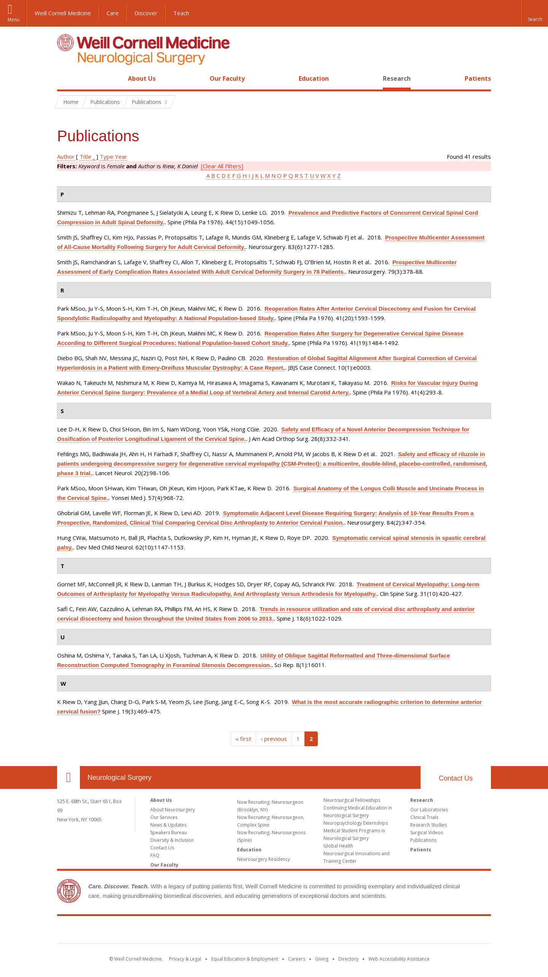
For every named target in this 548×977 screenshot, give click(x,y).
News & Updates (168, 825)
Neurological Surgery (119, 777)
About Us (142, 78)
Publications (423, 840)
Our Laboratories (429, 809)
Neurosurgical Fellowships (351, 800)
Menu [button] (13, 19)
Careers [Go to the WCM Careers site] (296, 959)
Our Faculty (227, 78)
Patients (478, 78)
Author (66, 156)
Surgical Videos (426, 832)
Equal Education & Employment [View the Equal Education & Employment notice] (244, 959)
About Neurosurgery (172, 809)
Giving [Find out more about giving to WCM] (321, 959)
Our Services (163, 817)
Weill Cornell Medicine (63, 13)
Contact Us (456, 778)
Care (113, 13)
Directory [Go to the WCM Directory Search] (348, 959)
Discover (146, 13)
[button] (534, 13)
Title (85, 156)
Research (397, 78)
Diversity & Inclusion (172, 840)
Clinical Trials (424, 817)
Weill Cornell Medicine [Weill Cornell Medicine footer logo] (274, 931)
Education (314, 78)
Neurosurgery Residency (263, 859)
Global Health (338, 846)
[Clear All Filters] (222, 166)
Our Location (68, 777)
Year (121, 156)
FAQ (154, 855)
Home (65, 78)
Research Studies (428, 825)
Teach (181, 13)
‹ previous (274, 738)
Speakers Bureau (168, 832)
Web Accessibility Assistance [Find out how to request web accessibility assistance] (399, 959)
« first (243, 738)
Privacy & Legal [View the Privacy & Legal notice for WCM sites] (185, 959)
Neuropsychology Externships (355, 823)
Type (106, 156)
